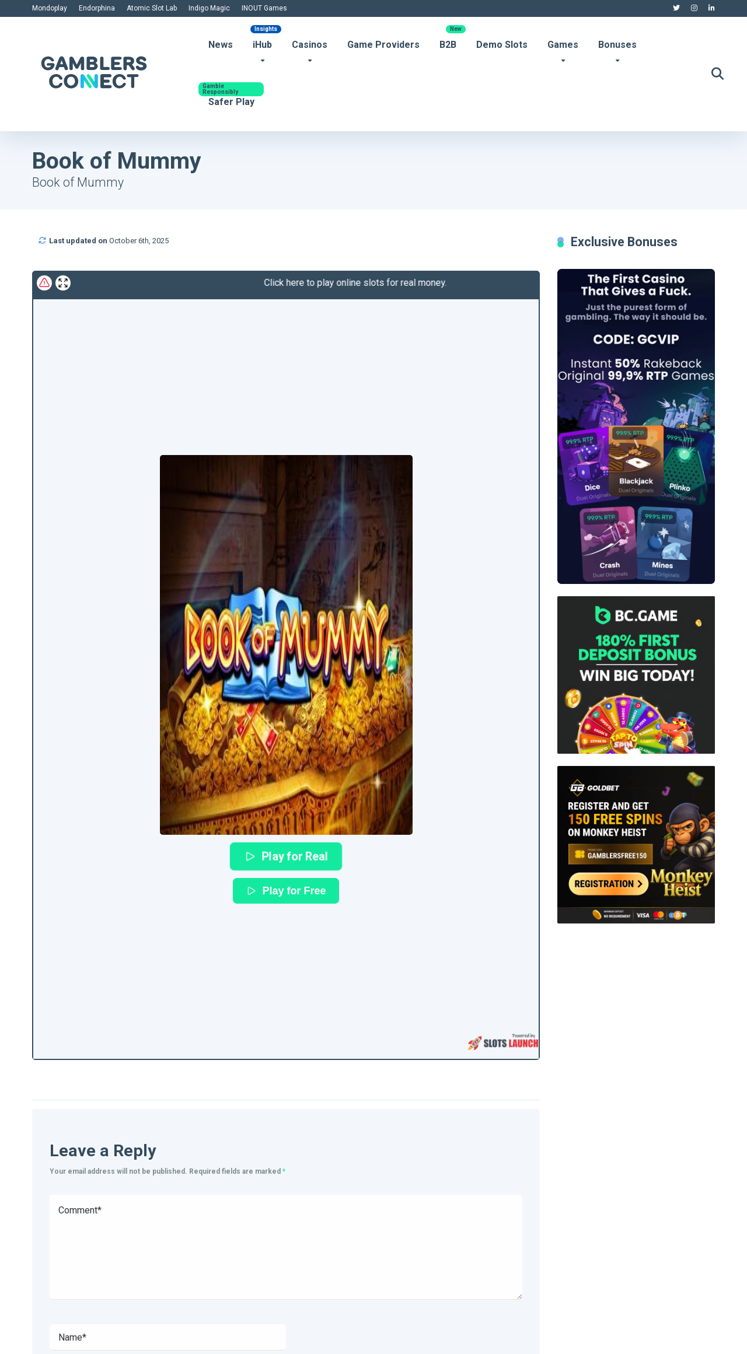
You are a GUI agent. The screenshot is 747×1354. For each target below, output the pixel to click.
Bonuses (617, 44)
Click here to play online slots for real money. (244, 282)
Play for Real (286, 856)
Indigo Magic (209, 8)
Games (562, 44)
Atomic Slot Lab (152, 8)
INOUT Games (264, 8)
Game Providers (383, 44)
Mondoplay (49, 8)
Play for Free (286, 891)
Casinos (309, 44)
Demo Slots (502, 44)
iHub (262, 44)
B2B (447, 44)
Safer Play (231, 101)
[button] (286, 645)
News (220, 44)
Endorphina (97, 8)
